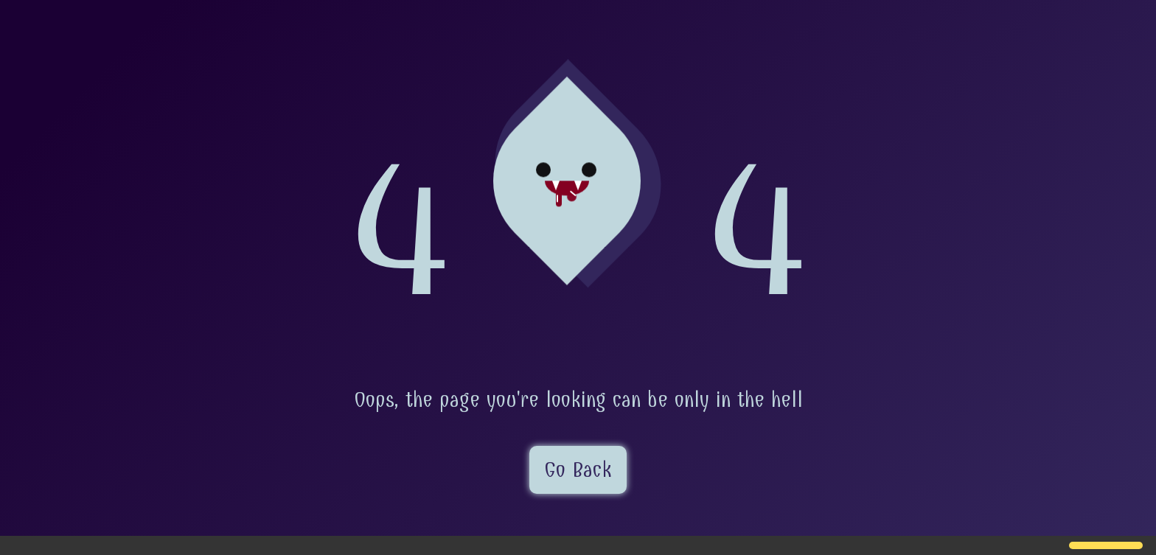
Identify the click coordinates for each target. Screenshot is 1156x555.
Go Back (578, 470)
